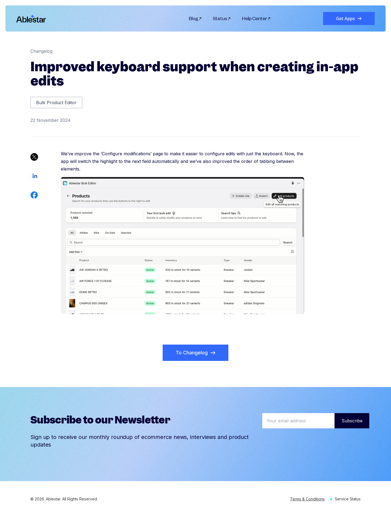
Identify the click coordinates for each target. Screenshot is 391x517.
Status (222, 18)
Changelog (41, 51)
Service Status (348, 499)
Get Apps (349, 18)
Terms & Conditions (307, 499)
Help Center (256, 18)
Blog (195, 18)
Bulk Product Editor (56, 102)
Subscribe (352, 420)
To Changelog (195, 352)
